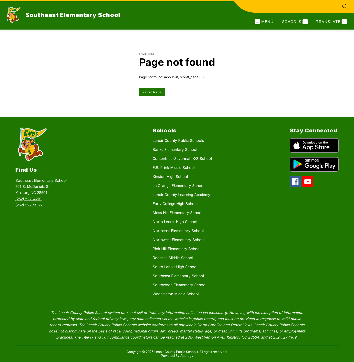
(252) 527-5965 (28, 205)
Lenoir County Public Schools (178, 140)
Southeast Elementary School (178, 276)
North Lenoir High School (175, 221)
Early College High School (175, 203)
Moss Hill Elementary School (177, 212)
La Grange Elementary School (178, 185)
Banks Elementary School (175, 149)
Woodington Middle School (176, 294)
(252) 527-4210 (28, 199)
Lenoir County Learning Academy (181, 194)
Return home (151, 92)
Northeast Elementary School (178, 230)
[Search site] (345, 6)
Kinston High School (170, 176)
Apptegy (186, 355)
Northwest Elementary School (179, 239)
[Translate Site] (331, 22)
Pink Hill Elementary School (176, 249)
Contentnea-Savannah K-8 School (182, 158)
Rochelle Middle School (173, 258)
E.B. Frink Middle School (174, 167)
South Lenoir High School (175, 267)
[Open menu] (264, 22)
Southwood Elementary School (179, 285)
